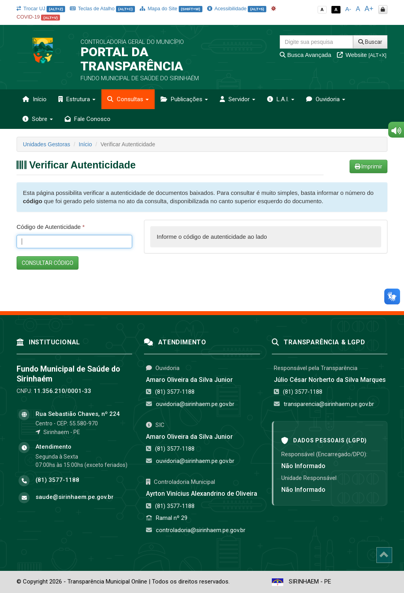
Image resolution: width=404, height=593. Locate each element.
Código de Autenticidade (51, 226)
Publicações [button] (184, 99)
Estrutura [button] (76, 99)
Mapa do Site (171, 8)
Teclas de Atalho (102, 8)
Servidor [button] (237, 99)
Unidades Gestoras (46, 144)
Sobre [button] (37, 119)
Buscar (370, 42)
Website (362, 54)
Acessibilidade (236, 8)
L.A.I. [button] (280, 99)
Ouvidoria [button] (325, 99)
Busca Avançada (305, 54)
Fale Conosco (87, 119)
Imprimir (368, 166)
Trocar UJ (41, 8)
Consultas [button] (128, 99)
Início (34, 99)
